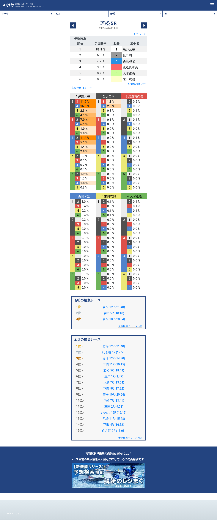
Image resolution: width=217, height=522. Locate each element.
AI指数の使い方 (135, 85)
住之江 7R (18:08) (114, 433)
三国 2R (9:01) (113, 408)
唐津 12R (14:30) (114, 360)
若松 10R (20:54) (114, 321)
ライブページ (137, 34)
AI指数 (8, 5)
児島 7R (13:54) (113, 384)
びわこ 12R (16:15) (113, 415)
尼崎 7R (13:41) (113, 402)
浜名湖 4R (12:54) (114, 354)
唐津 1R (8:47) (113, 378)
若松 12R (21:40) (114, 309)
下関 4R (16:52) (113, 427)
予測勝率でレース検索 (130, 328)
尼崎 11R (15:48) (114, 421)
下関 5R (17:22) (113, 390)
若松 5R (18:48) (113, 315)
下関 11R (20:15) (114, 366)
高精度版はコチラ (83, 89)
